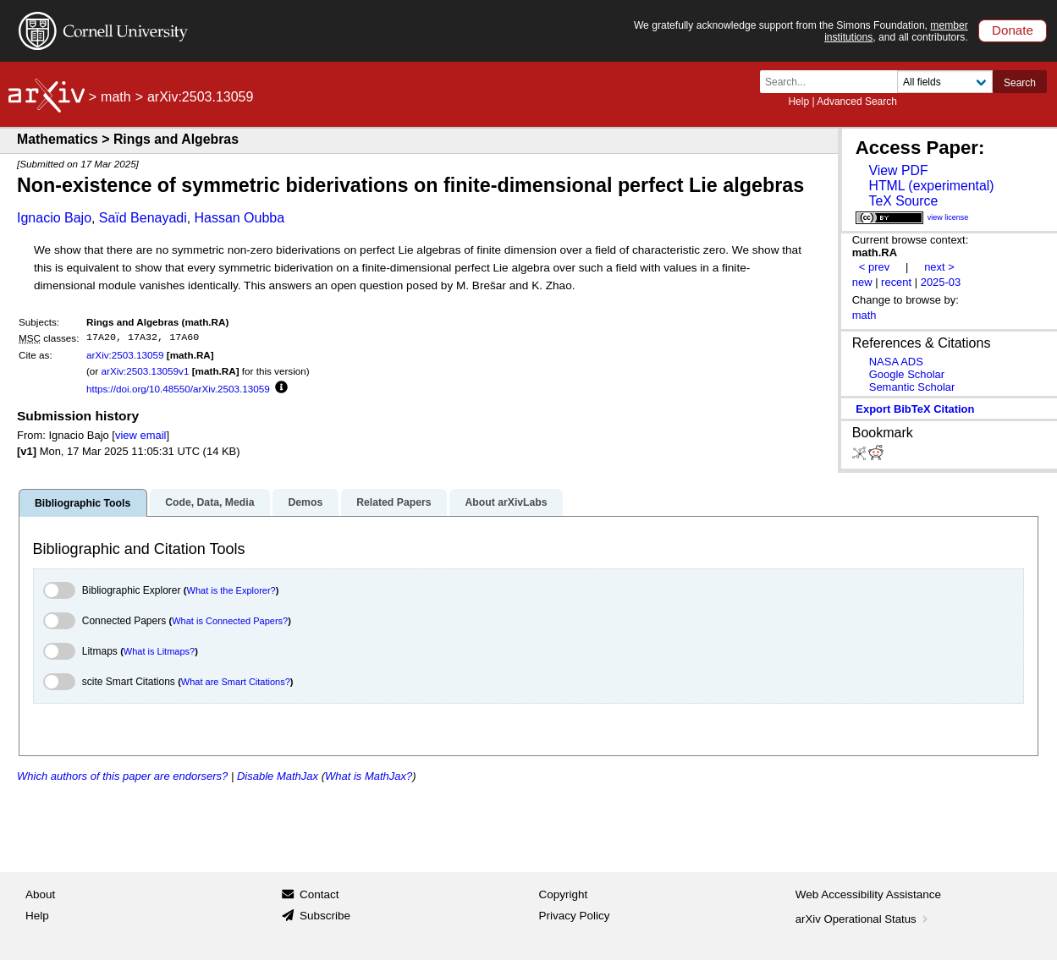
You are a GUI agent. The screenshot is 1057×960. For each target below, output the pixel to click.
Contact (319, 894)
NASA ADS (896, 361)
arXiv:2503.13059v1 (145, 370)
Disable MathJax (277, 776)
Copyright (563, 894)
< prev (874, 267)
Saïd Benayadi (143, 218)
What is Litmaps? (159, 651)
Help (798, 101)
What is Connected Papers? (230, 621)
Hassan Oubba (239, 218)
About (40, 894)
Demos (305, 502)
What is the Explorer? (231, 590)
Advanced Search (857, 101)
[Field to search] (945, 81)
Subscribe (325, 915)
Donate (1012, 30)
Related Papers (393, 502)
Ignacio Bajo (54, 218)
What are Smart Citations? (235, 682)
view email (140, 435)
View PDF (898, 170)
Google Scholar (906, 374)
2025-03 (941, 282)
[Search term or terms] (833, 81)
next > (939, 267)
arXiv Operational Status (864, 919)
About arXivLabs (506, 502)
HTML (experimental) (931, 185)
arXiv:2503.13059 (125, 354)
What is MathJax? (368, 776)
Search (1020, 83)
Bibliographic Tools (82, 503)
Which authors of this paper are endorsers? (122, 776)
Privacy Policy (574, 915)
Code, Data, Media (209, 502)
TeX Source (903, 201)
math (116, 97)
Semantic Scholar (912, 387)
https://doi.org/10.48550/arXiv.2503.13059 (178, 388)
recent (896, 282)
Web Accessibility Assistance (868, 894)
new (862, 282)
